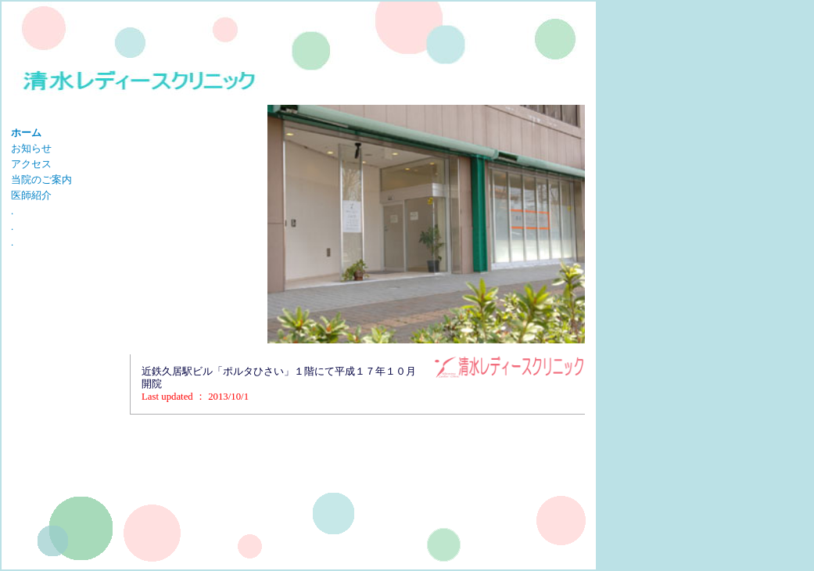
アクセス (31, 164)
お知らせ (31, 148)
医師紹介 (31, 195)
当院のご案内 (41, 179)
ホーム (26, 132)
